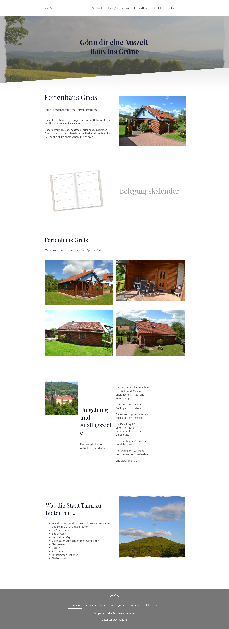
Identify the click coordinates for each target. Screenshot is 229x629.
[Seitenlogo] (48, 8)
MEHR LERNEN (55, 567)
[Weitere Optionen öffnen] (180, 8)
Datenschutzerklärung (114, 619)
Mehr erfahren (104, 149)
